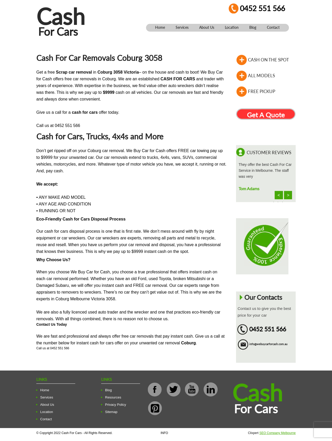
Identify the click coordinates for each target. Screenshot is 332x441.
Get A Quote (266, 115)
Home (160, 27)
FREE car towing (193, 150)
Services (182, 27)
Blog (252, 27)
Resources (113, 397)
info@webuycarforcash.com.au (268, 344)
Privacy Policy (115, 405)
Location (232, 27)
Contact (273, 27)
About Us (206, 27)
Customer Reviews (269, 152)
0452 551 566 (262, 8)
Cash (60, 16)
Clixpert (272, 433)
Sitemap (111, 412)
